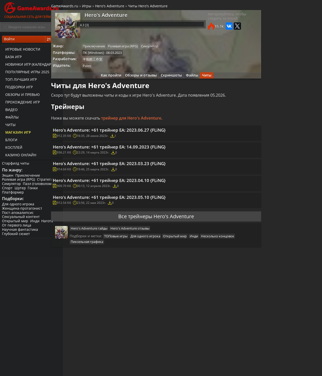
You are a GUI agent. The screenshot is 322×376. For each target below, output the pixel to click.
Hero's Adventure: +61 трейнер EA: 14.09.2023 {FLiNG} (127, 156)
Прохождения (129, 367)
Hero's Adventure (124, 7)
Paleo (102, 68)
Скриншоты (170, 78)
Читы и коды (129, 371)
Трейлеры (211, 371)
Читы (9, 126)
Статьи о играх (173, 371)
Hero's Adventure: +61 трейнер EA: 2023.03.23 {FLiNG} (127, 175)
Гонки (34, 190)
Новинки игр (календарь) (28, 65)
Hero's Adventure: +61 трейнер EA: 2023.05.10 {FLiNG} (127, 214)
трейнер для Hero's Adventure (145, 123)
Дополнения (255, 371)
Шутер (21, 190)
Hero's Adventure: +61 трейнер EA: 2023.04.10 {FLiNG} (127, 195)
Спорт (8, 190)
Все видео (211, 367)
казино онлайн (19, 156)
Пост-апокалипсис (18, 215)
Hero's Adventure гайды (103, 249)
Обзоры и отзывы (138, 78)
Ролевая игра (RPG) (19, 181)
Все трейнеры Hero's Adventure (155, 236)
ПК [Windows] (108, 54)
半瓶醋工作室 (108, 61)
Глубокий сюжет (16, 236)
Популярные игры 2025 (26, 73)
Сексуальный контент (21, 219)
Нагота (49, 224)
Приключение (28, 177)
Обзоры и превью (21, 95)
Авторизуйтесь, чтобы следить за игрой (217, 18)
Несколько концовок (101, 264)
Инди (36, 224)
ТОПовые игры (129, 258)
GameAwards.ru (79, 7)
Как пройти (107, 78)
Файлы (10, 118)
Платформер (13, 194)
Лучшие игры (87, 367)
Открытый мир (16, 224)
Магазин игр (16, 133)
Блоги (10, 141)
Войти (31, 40)
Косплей (12, 148)
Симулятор (12, 185)
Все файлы (254, 367)
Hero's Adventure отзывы (144, 249)
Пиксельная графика (138, 264)
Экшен (8, 177)
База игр (12, 58)
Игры (101, 7)
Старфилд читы (16, 164)
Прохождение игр (21, 103)
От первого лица (17, 228)
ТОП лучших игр (19, 80)
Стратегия (47, 181)
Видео (10, 110)
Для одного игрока (19, 207)
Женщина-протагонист (23, 211)
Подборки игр (17, 88)
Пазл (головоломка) (40, 185)
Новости (167, 367)
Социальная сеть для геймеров (31, 9)
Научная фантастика (20, 232)
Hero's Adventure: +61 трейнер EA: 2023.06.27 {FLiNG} (127, 136)
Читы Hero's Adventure (162, 7)
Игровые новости (21, 50)
